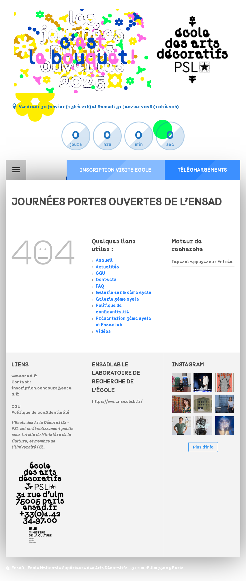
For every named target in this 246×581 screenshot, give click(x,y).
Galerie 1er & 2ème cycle (123, 293)
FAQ (100, 286)
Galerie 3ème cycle (117, 299)
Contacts (106, 280)
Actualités (107, 267)
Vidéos (103, 332)
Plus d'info (203, 447)
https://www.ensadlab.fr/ (117, 402)
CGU (100, 273)
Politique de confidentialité (41, 413)
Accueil (104, 260)
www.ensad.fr (24, 376)
